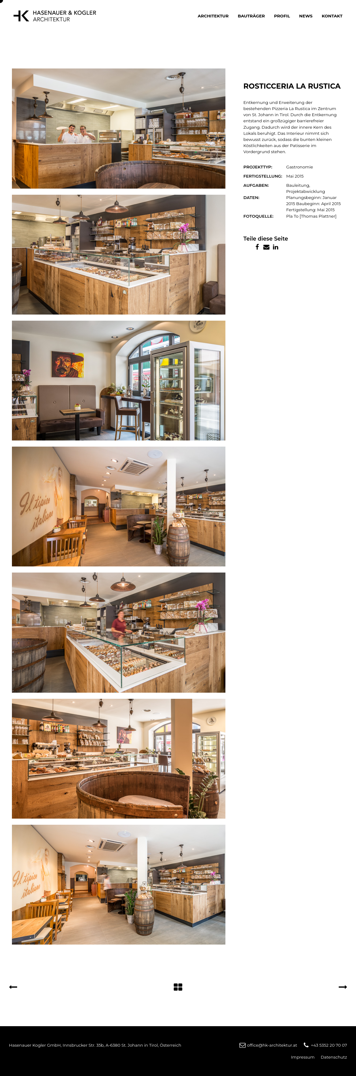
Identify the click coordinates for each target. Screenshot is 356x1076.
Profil (282, 15)
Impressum (302, 1057)
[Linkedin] (275, 247)
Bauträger (251, 15)
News (306, 15)
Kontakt (332, 15)
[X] (248, 247)
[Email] (266, 247)
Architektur (213, 15)
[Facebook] (257, 247)
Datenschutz (334, 1057)
